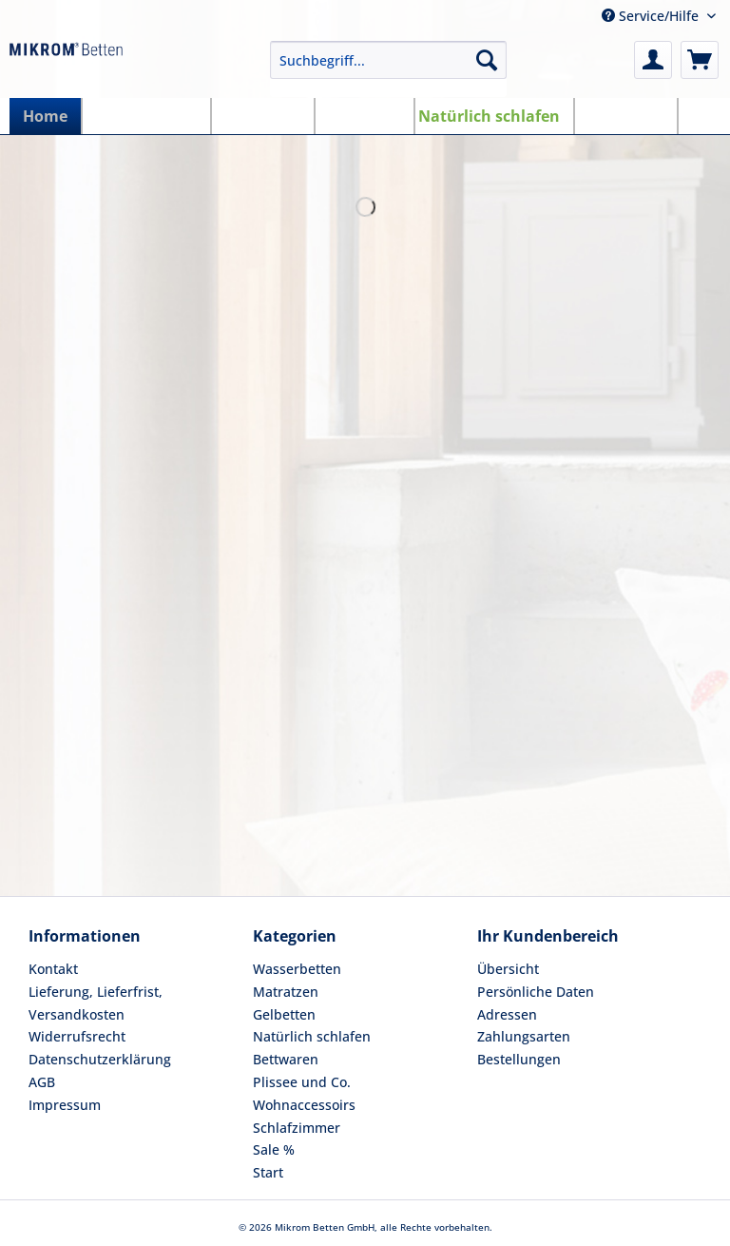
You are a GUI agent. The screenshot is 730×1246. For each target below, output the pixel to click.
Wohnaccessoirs (304, 1105)
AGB (42, 1082)
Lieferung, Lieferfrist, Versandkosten (96, 1003)
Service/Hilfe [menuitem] (652, 16)
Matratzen (285, 992)
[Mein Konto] (653, 60)
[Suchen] (487, 60)
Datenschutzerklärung (100, 1059)
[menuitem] (389, 69)
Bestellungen (519, 1059)
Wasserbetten (297, 969)
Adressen (507, 1014)
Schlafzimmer (296, 1128)
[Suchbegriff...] (389, 60)
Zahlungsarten (523, 1036)
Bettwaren (285, 1059)
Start (268, 1172)
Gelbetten (284, 1014)
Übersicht (508, 969)
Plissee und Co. (302, 1082)
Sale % (274, 1149)
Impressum (65, 1105)
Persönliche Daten (535, 992)
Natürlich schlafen (312, 1036)
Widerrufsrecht (77, 1036)
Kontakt (53, 969)
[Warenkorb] (700, 60)
